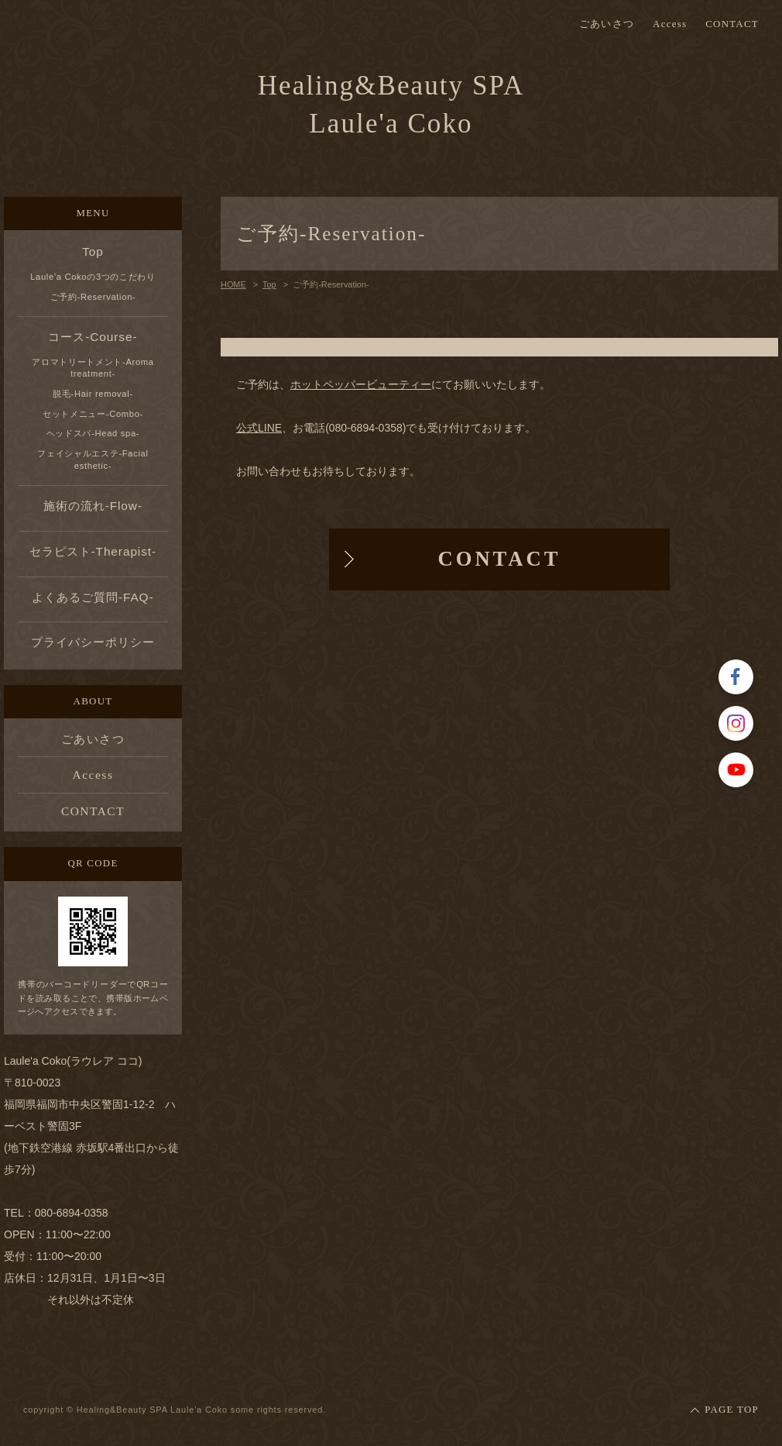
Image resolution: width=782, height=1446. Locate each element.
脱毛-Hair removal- (93, 393)
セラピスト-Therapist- (92, 551)
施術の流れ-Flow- (92, 505)
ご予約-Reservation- (93, 296)
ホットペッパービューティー (360, 384)
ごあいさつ (606, 24)
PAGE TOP (732, 1409)
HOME (233, 284)
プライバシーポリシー (92, 642)
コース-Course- (92, 336)
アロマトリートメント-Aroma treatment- (92, 368)
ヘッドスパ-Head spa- (92, 433)
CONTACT (732, 24)
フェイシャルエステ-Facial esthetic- (92, 459)
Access (670, 24)
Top (93, 251)
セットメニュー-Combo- (93, 413)
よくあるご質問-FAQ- (92, 597)
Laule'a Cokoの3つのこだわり (93, 276)
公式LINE (259, 428)
